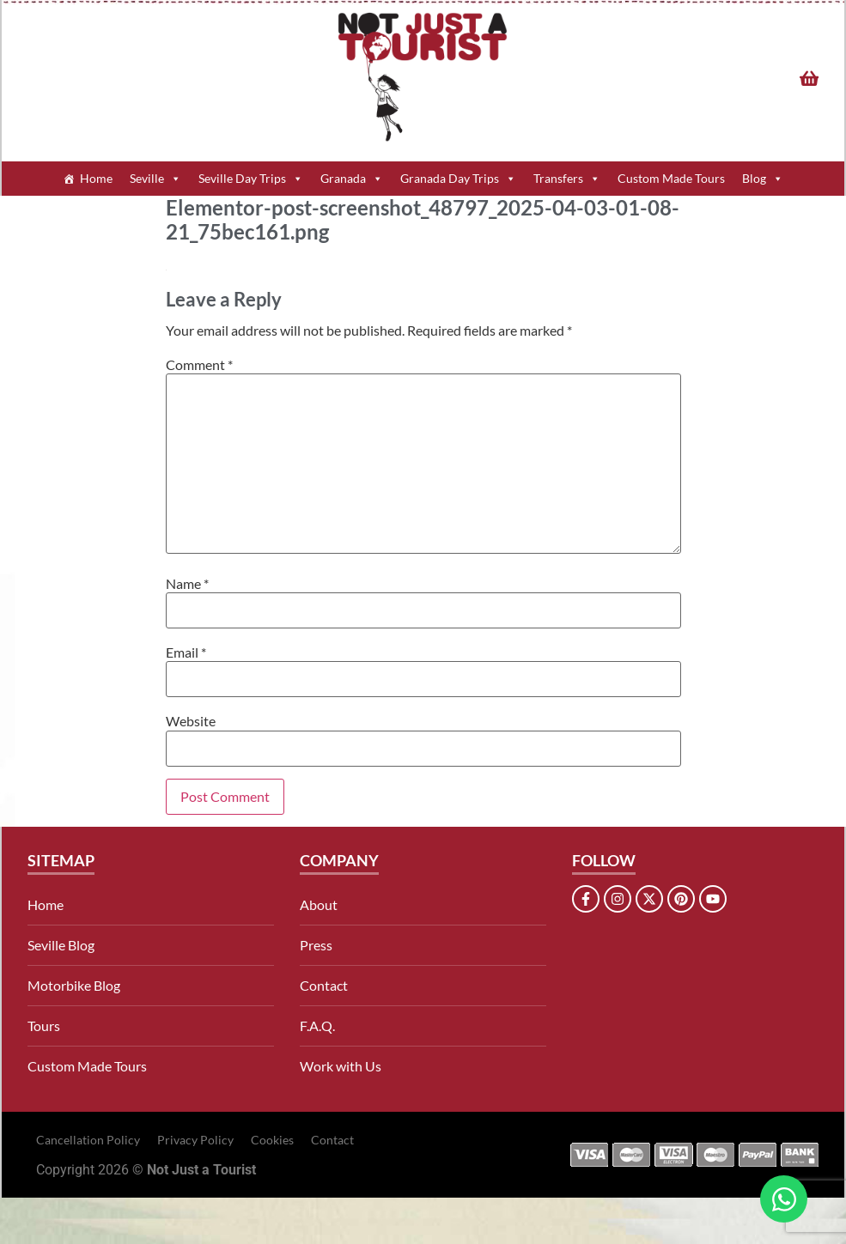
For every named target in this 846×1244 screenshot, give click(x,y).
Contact (324, 985)
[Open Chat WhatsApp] (783, 1199)
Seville (155, 178)
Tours (43, 1025)
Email (186, 652)
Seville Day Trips (250, 178)
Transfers (566, 178)
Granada (351, 178)
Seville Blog (60, 945)
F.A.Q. (317, 1025)
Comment (199, 365)
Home (96, 178)
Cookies (272, 1139)
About (319, 904)
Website (191, 721)
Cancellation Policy (88, 1139)
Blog (762, 178)
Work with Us (340, 1066)
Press (316, 945)
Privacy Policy (195, 1139)
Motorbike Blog (73, 985)
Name (187, 584)
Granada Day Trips (458, 178)
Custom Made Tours (671, 178)
